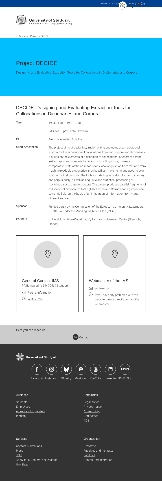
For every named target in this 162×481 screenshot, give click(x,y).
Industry (21, 416)
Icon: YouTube (95, 369)
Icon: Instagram (51, 369)
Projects (34, 36)
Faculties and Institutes (98, 450)
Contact (81, 337)
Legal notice (91, 402)
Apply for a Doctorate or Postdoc (36, 460)
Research (23, 36)
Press (19, 450)
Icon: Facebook (37, 369)
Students (21, 402)
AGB (86, 420)
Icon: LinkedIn (110, 369)
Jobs (19, 455)
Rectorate (90, 446)
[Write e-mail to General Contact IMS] (32, 299)
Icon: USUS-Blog (125, 369)
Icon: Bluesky (66, 369)
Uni (109, 3)
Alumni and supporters (30, 411)
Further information (40, 292)
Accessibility (92, 411)
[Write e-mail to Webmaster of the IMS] (99, 288)
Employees (23, 406)
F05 (134, 3)
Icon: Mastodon (81, 369)
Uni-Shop (22, 464)
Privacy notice (93, 406)
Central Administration (98, 460)
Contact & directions (29, 446)
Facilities (89, 455)
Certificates (91, 416)
